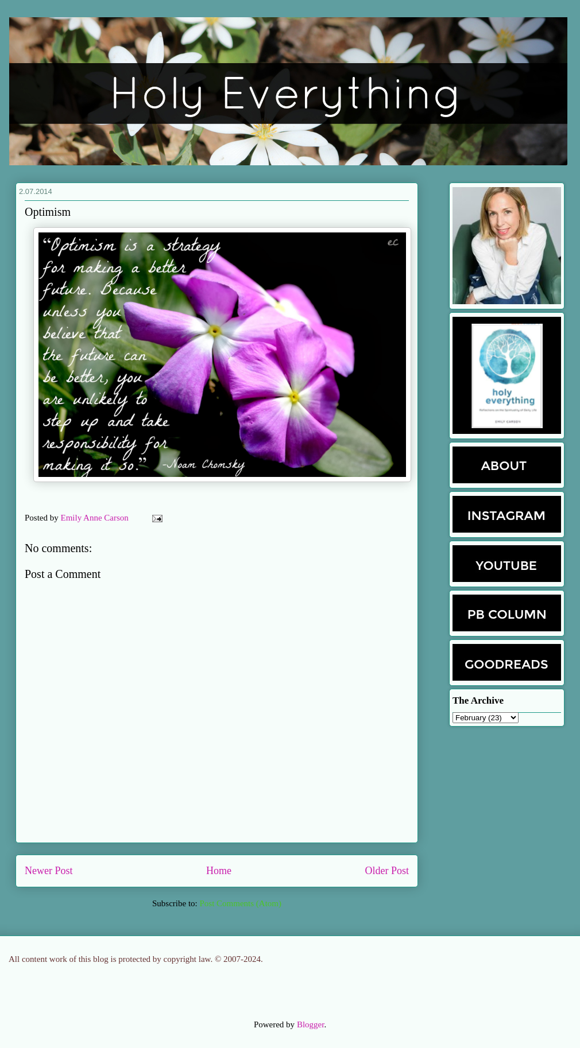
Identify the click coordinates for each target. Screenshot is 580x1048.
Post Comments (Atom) (240, 903)
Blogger (310, 1024)
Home (218, 870)
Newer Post (49, 870)
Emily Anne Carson (96, 517)
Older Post (387, 870)
